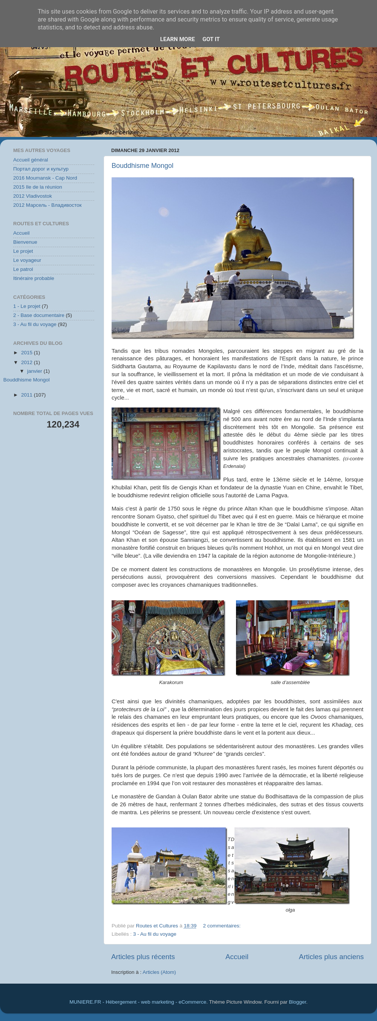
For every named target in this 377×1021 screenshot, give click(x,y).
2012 (27, 362)
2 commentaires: (222, 926)
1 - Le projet (26, 306)
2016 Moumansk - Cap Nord (45, 178)
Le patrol (23, 269)
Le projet (23, 251)
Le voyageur (27, 260)
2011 (27, 395)
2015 (27, 352)
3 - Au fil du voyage (154, 934)
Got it (211, 39)
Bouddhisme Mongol (142, 165)
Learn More (177, 39)
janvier (35, 371)
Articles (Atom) (159, 972)
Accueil (236, 957)
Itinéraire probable (33, 278)
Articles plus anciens (331, 957)
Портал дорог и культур (41, 169)
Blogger (297, 1002)
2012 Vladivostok (32, 196)
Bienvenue (25, 242)
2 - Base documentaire (38, 315)
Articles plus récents (143, 957)
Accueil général (30, 160)
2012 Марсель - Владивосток (47, 205)
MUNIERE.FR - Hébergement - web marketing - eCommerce (137, 1002)
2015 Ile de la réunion (37, 187)
